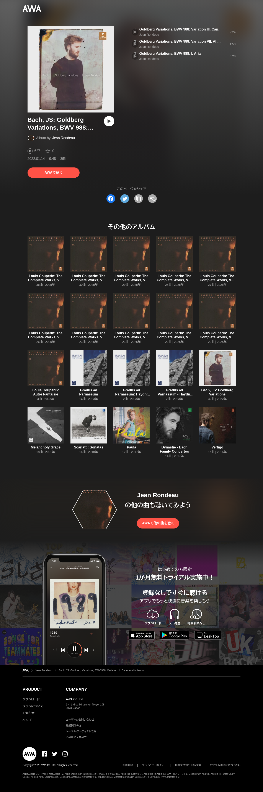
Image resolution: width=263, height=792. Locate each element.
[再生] (109, 121)
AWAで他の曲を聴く (158, 523)
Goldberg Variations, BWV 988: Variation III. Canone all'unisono (191, 29)
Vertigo (217, 447)
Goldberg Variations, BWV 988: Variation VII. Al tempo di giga (189, 41)
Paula (131, 447)
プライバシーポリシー (154, 765)
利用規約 (128, 765)
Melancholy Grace (45, 447)
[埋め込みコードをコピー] (152, 198)
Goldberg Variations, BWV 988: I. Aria (170, 53)
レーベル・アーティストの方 (81, 731)
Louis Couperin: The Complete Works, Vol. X (131, 280)
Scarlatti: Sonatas (88, 447)
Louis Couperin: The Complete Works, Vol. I (131, 337)
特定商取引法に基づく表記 (225, 765)
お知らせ (28, 713)
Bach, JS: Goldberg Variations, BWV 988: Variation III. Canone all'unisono (101, 670)
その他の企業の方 (76, 737)
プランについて (33, 706)
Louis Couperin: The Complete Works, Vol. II (217, 280)
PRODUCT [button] (32, 689)
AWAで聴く (53, 172)
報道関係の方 (74, 725)
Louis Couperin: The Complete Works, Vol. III (217, 337)
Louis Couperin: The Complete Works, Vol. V (88, 337)
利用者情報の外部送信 (188, 765)
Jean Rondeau (63, 138)
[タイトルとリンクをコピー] (138, 198)
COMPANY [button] (76, 689)
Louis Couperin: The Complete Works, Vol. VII (45, 337)
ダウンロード (31, 699)
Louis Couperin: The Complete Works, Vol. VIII (174, 280)
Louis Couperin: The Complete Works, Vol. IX (88, 280)
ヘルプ (27, 720)
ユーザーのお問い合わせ (80, 719)
